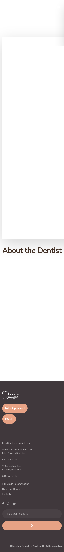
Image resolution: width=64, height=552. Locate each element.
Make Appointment (15, 408)
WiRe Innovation (54, 546)
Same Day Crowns (11, 489)
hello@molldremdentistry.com (16, 443)
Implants (6, 494)
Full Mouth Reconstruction (15, 484)
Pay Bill (9, 419)
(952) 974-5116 (9, 459)
